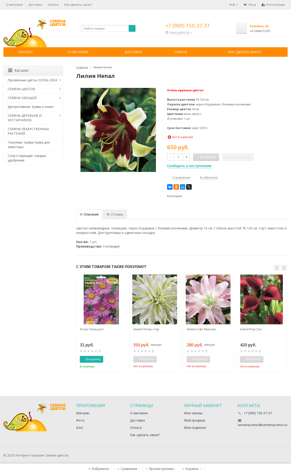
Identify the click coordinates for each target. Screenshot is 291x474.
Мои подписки (195, 427)
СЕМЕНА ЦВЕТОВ (21, 89)
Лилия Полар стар (146, 329)
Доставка (35, 4)
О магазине (14, 4)
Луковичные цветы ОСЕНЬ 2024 (32, 80)
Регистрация (273, 4)
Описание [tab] (89, 214)
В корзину (90, 359)
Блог (79, 427)
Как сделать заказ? (78, 4)
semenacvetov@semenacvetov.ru (262, 425)
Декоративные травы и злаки (30, 106)
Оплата (53, 4)
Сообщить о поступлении (189, 166)
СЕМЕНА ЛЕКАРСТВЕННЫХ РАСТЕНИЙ (28, 131)
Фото (80, 420)
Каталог (26, 52)
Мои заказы (193, 413)
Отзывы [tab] (115, 214)
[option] (101, 323)
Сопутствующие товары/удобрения (27, 158)
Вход (250, 4)
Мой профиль (194, 420)
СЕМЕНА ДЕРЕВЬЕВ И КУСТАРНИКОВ (25, 117)
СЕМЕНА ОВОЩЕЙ (22, 98)
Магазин (82, 413)
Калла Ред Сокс (251, 329)
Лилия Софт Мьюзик (201, 329)
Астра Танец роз (92, 329)
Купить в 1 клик (238, 157)
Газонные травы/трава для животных (29, 144)
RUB (233, 4)
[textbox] (108, 28)
